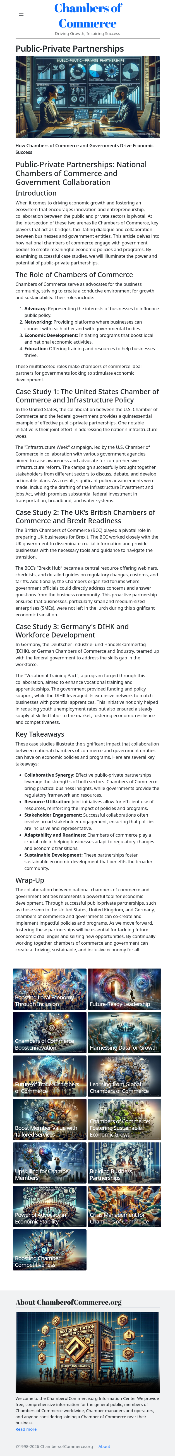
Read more (26, 1429)
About (104, 1446)
